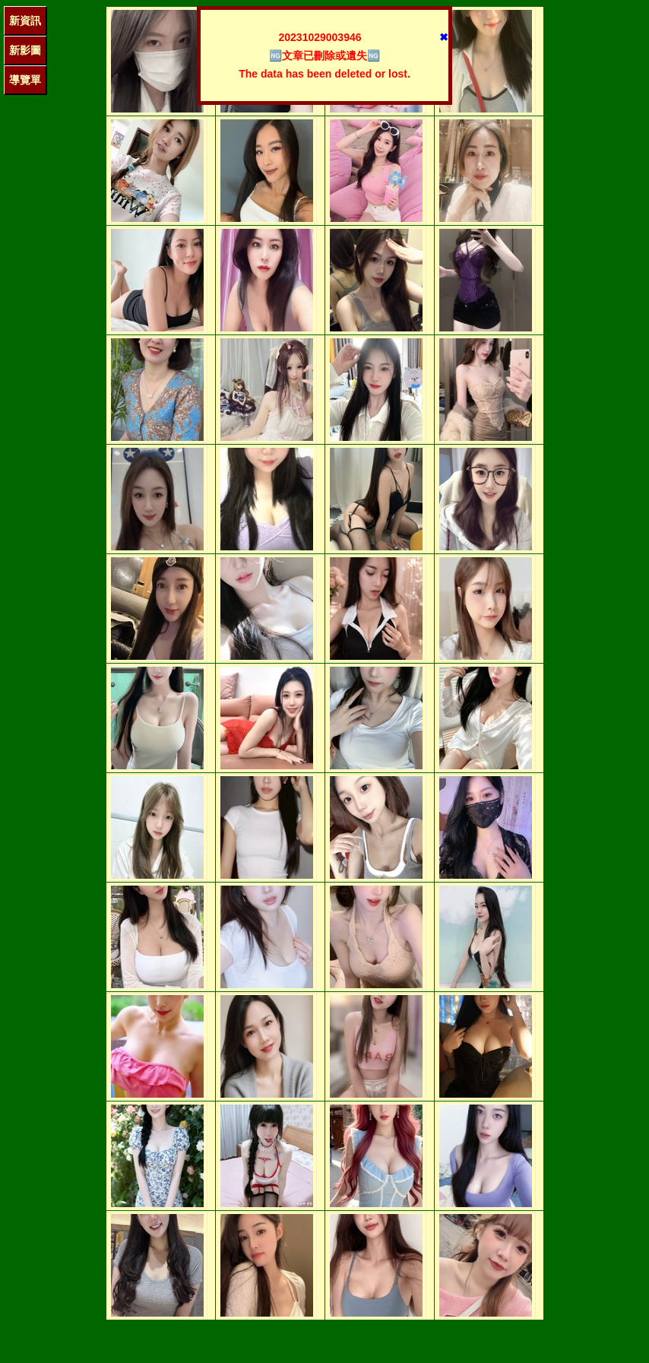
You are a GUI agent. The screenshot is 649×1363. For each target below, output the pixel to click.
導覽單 (25, 80)
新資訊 (25, 20)
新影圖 (25, 50)
